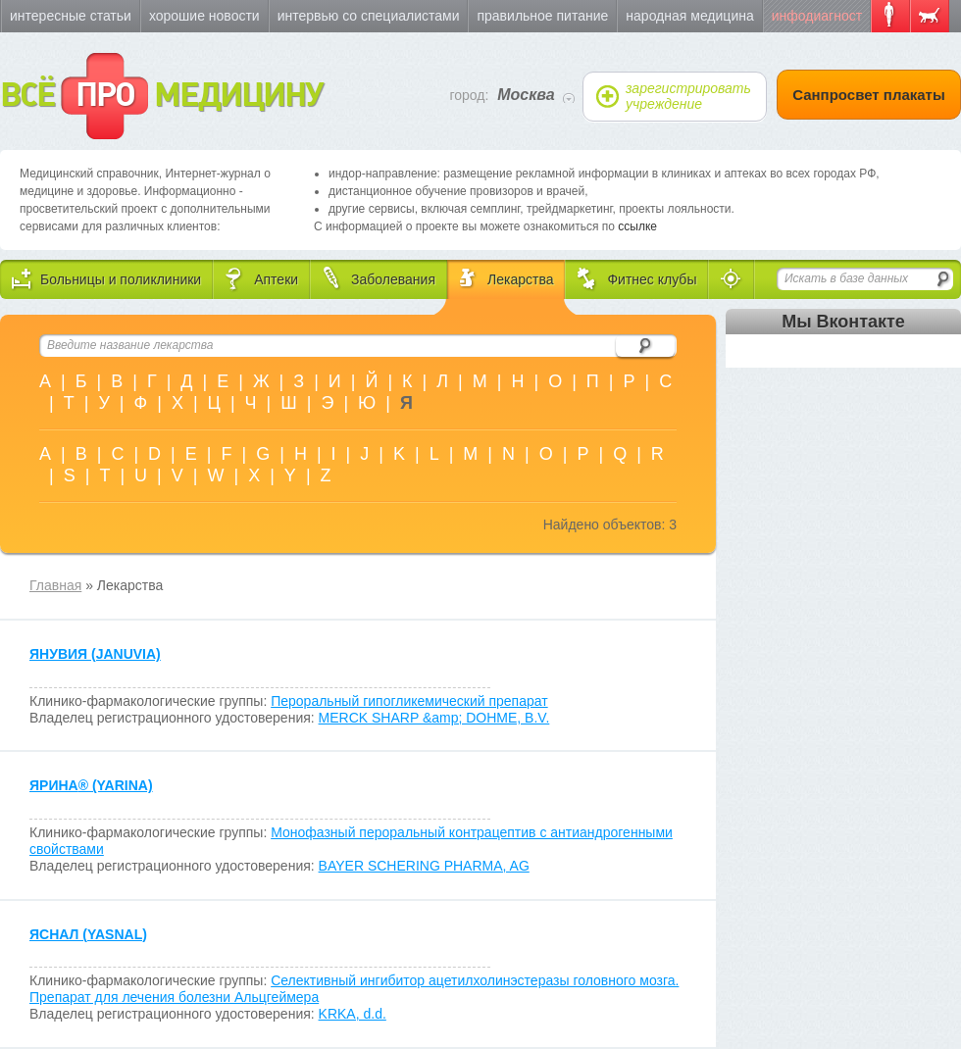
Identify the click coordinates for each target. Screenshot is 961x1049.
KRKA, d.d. (352, 1014)
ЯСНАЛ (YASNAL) (88, 934)
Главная (55, 585)
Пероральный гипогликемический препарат (409, 701)
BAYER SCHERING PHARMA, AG (424, 866)
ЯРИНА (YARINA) (91, 785)
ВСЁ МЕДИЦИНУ (161, 96)
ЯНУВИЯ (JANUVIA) (95, 654)
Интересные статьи (70, 16)
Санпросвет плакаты (868, 94)
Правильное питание (542, 16)
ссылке (637, 226)
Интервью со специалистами (369, 16)
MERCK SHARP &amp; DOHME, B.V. (434, 717)
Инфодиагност (817, 16)
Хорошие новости (204, 16)
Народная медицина (689, 16)
